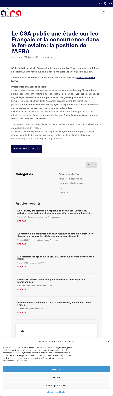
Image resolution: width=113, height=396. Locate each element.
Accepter (56, 369)
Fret (61, 187)
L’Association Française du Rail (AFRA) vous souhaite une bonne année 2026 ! (55, 258)
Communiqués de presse (71, 183)
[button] (108, 341)
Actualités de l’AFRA (69, 173)
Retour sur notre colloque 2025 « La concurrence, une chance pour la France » (54, 303)
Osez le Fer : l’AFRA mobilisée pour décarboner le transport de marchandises (51, 280)
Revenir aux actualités (26, 148)
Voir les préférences (56, 385)
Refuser (57, 377)
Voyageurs (64, 192)
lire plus (21, 220)
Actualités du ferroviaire (41, 57)
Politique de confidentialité (56, 392)
